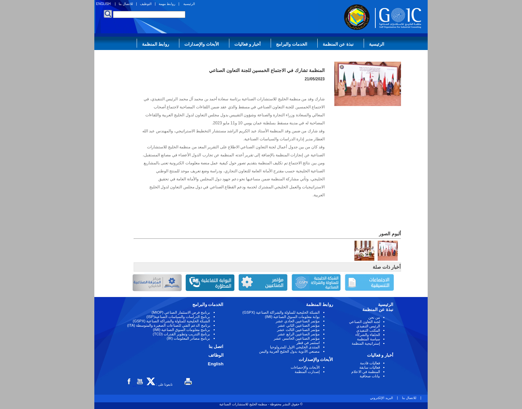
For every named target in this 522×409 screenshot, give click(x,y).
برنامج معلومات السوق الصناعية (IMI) (181, 330)
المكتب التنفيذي (368, 330)
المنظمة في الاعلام (365, 372)
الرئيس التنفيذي (368, 326)
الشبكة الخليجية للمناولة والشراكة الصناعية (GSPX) (281, 312)
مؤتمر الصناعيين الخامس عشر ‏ (296, 338)
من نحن (374, 317)
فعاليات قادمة (370, 363)
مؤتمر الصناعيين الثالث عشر (298, 330)
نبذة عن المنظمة (338, 44)
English (216, 363)
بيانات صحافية (370, 376)
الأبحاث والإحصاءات (305, 367)
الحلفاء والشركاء (367, 335)
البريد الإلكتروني (381, 398)
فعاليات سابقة (369, 367)
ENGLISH (103, 4)
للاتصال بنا (126, 4)
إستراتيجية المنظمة (366, 343)
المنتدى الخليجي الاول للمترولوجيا (295, 347)
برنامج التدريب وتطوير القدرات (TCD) (181, 334)
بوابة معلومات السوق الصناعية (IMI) (292, 317)
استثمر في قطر (308, 343)
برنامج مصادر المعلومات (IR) (188, 338)
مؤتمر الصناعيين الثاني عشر (299, 325)
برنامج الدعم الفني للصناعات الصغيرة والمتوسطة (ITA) (168, 325)
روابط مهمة (167, 4)
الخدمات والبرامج (291, 44)
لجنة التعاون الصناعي (364, 322)
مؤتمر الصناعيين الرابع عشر (299, 334)
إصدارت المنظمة (307, 372)
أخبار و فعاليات (247, 44)
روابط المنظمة (155, 44)
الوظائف (216, 355)
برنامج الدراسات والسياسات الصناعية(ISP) (178, 317)
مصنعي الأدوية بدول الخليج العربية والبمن (289, 351)
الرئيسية (189, 4)
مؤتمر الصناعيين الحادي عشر (298, 321)
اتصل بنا (216, 346)
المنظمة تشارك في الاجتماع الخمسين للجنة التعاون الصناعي (267, 70)
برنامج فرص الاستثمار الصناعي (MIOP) (181, 312)
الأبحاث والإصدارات (201, 44)
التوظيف (146, 4)
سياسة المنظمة (368, 339)
